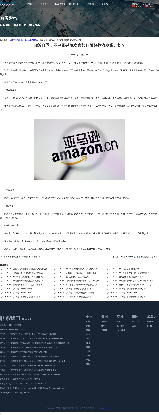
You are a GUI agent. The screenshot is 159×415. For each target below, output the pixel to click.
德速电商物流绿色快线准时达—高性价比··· (83, 281)
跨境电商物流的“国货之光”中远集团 (27, 285)
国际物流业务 (74, 4)
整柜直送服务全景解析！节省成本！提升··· (136, 285)
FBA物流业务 (59, 4)
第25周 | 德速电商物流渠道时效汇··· (133, 289)
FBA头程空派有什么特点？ (130, 269)
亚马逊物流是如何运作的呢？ (131, 277)
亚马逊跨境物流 (31, 40)
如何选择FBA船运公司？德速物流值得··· (82, 273)
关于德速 (44, 4)
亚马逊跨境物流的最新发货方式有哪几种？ (25, 257)
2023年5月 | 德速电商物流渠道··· (79, 297)
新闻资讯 (105, 4)
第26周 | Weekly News (22, 293)
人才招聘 (90, 4)
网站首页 (29, 4)
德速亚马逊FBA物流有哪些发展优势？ (29, 273)
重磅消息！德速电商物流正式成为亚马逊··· (30, 269)
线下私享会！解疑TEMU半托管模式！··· (82, 285)
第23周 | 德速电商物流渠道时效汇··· (133, 297)
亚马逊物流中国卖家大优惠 (77, 277)
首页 (11, 40)
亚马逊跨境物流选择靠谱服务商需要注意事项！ (139, 257)
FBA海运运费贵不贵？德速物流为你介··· (135, 273)
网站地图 (108, 408)
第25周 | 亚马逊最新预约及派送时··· (81, 293)
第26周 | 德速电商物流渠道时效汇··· (81, 289)
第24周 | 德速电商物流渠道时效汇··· (28, 297)
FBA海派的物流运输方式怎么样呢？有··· (82, 269)
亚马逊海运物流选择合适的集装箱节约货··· (136, 281)
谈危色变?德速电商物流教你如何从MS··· (29, 281)
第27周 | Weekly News (22, 289)
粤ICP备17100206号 (96, 408)
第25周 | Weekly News (128, 293)
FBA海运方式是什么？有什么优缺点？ (29, 277)
